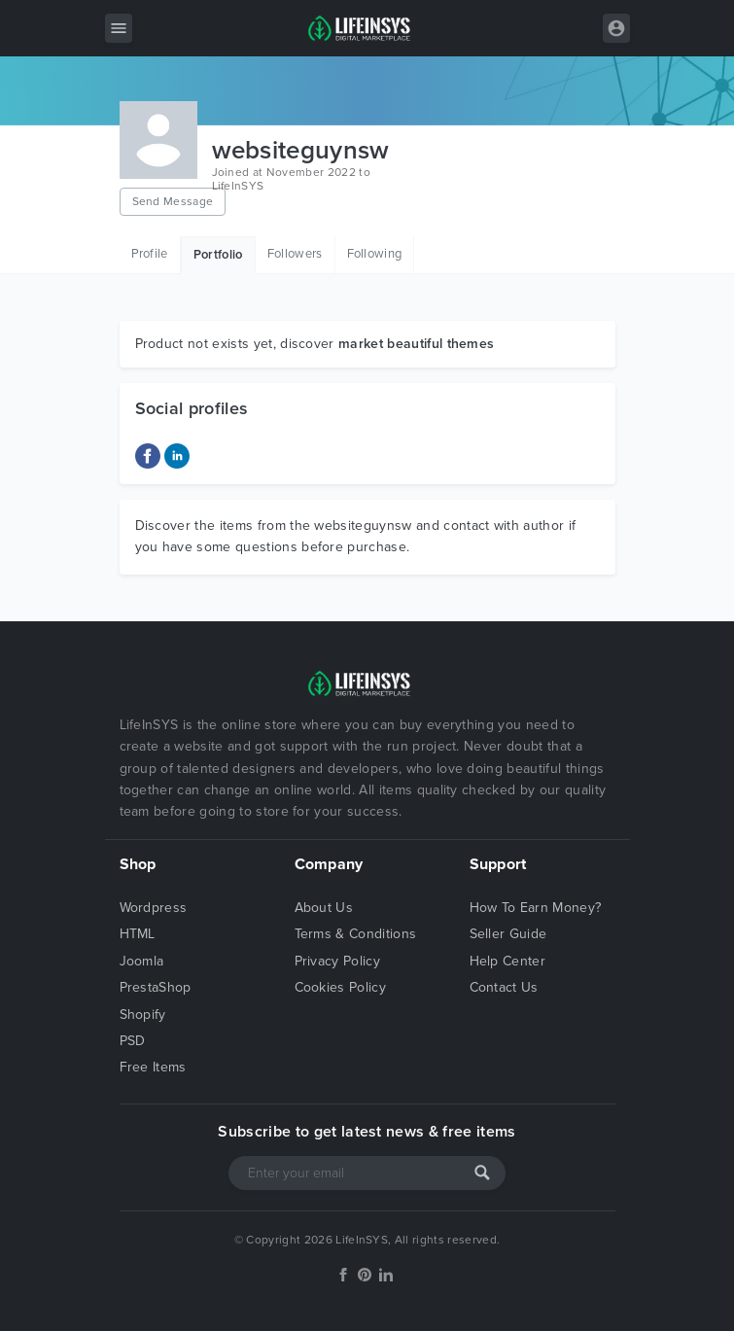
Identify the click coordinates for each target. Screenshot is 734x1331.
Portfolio (218, 255)
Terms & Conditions (356, 934)
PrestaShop (156, 987)
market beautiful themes (416, 343)
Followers (295, 254)
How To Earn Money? (536, 907)
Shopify (143, 1014)
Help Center (508, 961)
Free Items (153, 1067)
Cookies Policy (340, 987)
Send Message (173, 201)
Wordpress (154, 907)
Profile (149, 254)
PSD (133, 1041)
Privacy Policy (337, 961)
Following (374, 254)
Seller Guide (508, 934)
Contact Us (504, 987)
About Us (324, 907)
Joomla (142, 961)
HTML (138, 934)
